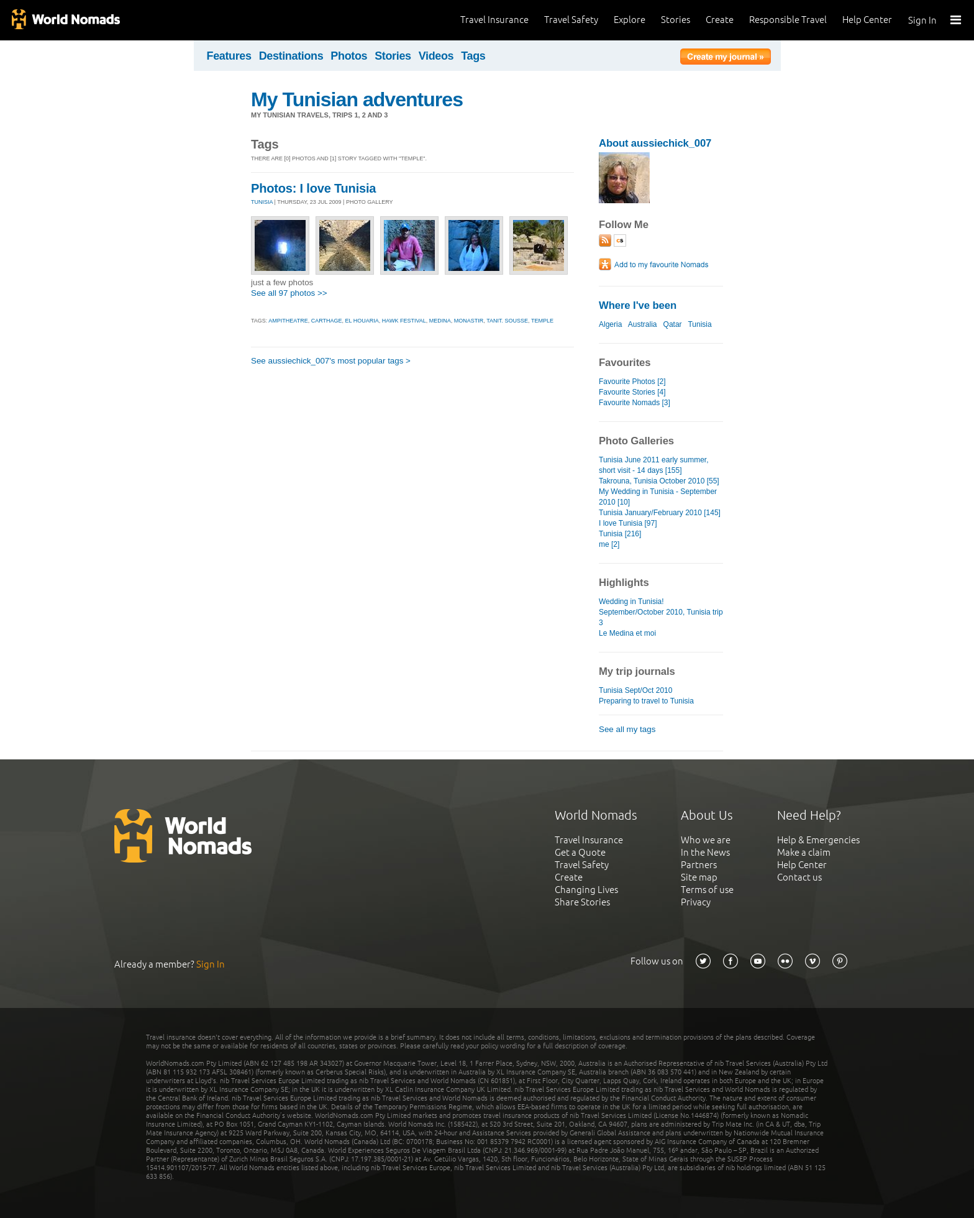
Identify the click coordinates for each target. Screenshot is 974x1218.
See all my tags (627, 729)
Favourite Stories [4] (632, 392)
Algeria (610, 324)
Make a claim (804, 852)
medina (440, 321)
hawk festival (404, 321)
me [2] (609, 544)
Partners (699, 864)
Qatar (672, 324)
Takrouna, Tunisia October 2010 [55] (659, 481)
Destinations (291, 56)
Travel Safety (571, 19)
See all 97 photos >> (289, 293)
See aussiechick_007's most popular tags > (331, 360)
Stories (675, 19)
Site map (699, 877)
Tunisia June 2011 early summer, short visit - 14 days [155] (654, 465)
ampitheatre (287, 321)
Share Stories (582, 902)
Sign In (922, 20)
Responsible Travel (788, 19)
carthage (326, 321)
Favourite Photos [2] (632, 381)
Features (229, 56)
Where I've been (637, 305)
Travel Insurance (494, 19)
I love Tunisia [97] (628, 523)
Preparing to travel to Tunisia (646, 701)
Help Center (867, 19)
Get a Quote (580, 852)
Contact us (799, 877)
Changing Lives (586, 889)
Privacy (696, 902)
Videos (436, 56)
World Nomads (65, 20)
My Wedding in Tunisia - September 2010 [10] (658, 496)
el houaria (362, 321)
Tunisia (699, 324)
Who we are (705, 840)
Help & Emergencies (818, 840)
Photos (348, 56)
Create (720, 19)
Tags (473, 56)
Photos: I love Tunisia (313, 188)
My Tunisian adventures (357, 99)
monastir (469, 321)
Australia (642, 324)
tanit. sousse (507, 321)
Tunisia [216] (620, 533)
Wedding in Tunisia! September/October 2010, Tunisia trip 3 (661, 612)
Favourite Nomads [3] (634, 402)
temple (542, 321)
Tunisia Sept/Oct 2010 (635, 690)
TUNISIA (262, 202)
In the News (705, 852)
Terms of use (707, 889)
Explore (629, 19)
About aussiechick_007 (655, 143)
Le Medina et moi (627, 633)
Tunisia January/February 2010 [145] (660, 512)
